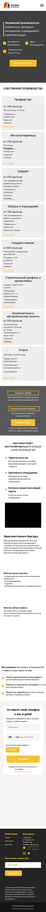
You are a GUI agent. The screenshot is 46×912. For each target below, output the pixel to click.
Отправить (23, 759)
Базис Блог (8, 844)
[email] (23, 865)
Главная (7, 837)
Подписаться (13, 873)
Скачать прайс (23, 393)
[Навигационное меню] (42, 5)
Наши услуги (9, 841)
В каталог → (10, 126)
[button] (23, 422)
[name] (23, 727)
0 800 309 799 (34, 844)
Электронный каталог (23, 408)
